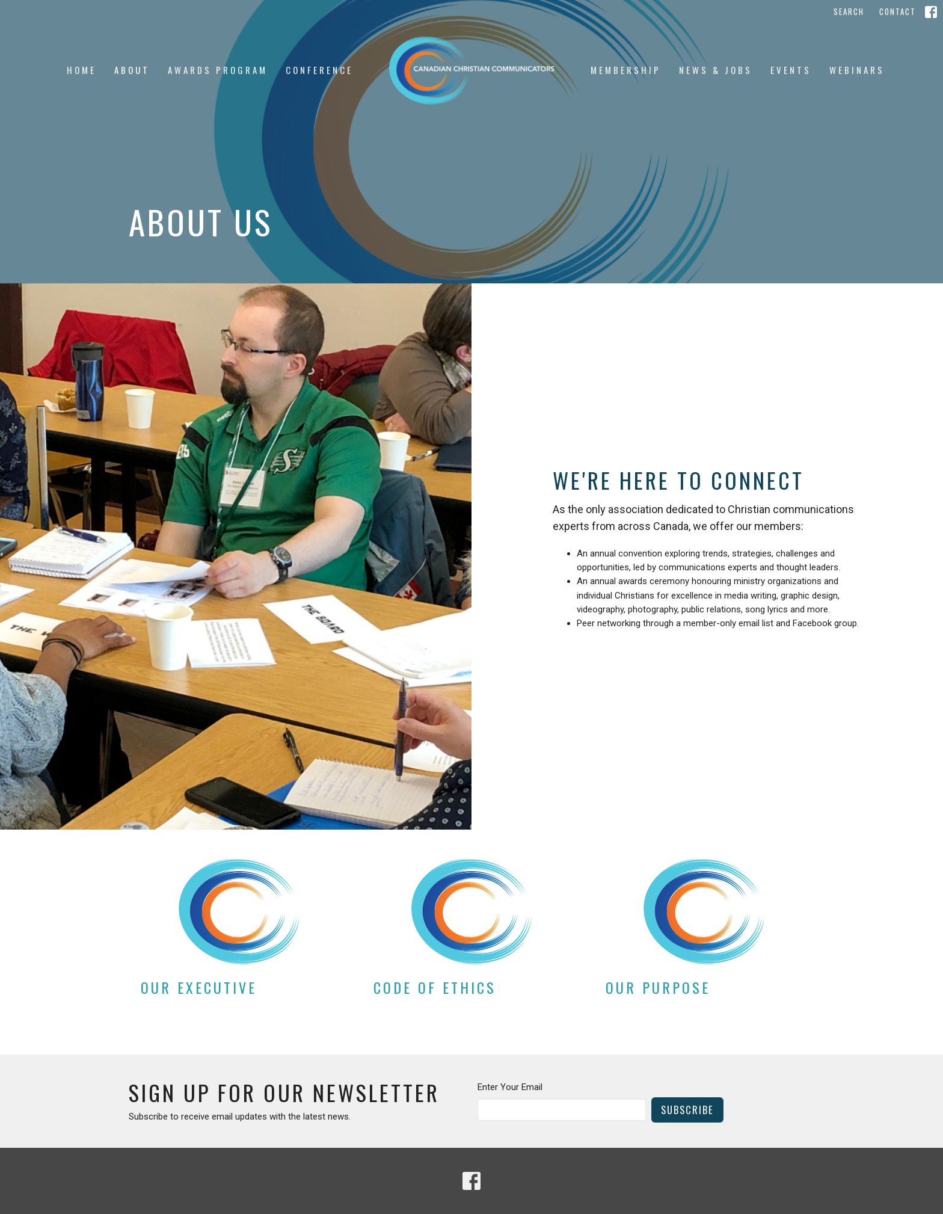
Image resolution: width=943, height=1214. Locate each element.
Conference (319, 69)
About (132, 69)
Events (790, 69)
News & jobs (715, 69)
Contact (897, 11)
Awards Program (218, 69)
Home (81, 69)
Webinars (857, 69)
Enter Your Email (510, 1087)
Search (849, 11)
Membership (626, 69)
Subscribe (687, 1109)
